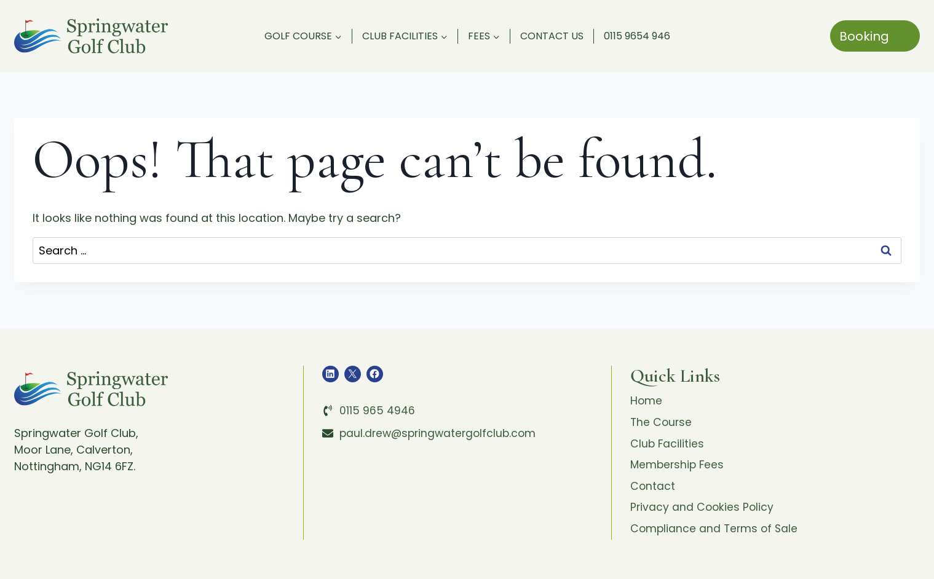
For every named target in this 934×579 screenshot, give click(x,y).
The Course (662, 423)
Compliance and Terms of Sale (715, 534)
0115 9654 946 (637, 36)
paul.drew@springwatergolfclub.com (440, 433)
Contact (653, 489)
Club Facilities (667, 445)
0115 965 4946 (377, 410)
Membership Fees (678, 467)
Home (646, 401)
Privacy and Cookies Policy (703, 511)
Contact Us (552, 36)
